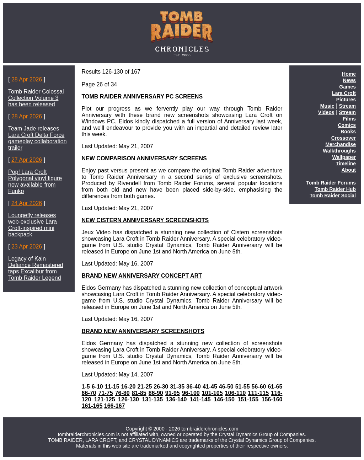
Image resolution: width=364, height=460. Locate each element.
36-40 (193, 387)
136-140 (176, 399)
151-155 (247, 399)
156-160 (272, 399)
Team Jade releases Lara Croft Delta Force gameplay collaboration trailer (37, 138)
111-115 (258, 393)
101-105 (212, 393)
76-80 (122, 393)
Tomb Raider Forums (331, 183)
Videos (326, 112)
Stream (347, 106)
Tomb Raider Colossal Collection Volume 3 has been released (36, 98)
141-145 (200, 399)
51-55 (242, 387)
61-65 (275, 387)
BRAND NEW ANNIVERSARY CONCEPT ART (142, 276)
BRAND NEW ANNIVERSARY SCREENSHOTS (143, 331)
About (349, 170)
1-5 (86, 387)
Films (349, 119)
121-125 (104, 399)
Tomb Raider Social (333, 195)
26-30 (161, 387)
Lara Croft (344, 93)
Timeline (346, 163)
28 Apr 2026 (26, 79)
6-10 (97, 387)
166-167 (114, 406)
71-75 (105, 393)
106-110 (235, 393)
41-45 (210, 387)
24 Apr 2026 (26, 203)
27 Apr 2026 (26, 160)
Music (327, 106)
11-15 (112, 387)
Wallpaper (344, 157)
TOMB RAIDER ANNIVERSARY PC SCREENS (142, 96)
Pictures (346, 99)
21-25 (144, 387)
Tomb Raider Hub (335, 189)
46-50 (226, 387)
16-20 (128, 387)
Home (349, 74)
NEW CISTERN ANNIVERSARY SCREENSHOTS (145, 220)
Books (348, 131)
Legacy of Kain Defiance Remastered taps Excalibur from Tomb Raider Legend (35, 268)
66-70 (89, 393)
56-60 (259, 387)
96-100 (191, 393)
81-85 (139, 393)
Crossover (343, 138)
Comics (347, 125)
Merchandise (340, 144)
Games (347, 87)
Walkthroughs (339, 151)
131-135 (152, 399)
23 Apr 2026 (26, 247)
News (349, 80)
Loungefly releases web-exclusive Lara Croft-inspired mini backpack (32, 224)
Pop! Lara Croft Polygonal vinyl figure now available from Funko (35, 181)
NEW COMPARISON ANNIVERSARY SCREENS (144, 158)
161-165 (92, 406)
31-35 (177, 387)
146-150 (224, 399)
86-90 (156, 393)
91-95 (172, 393)
